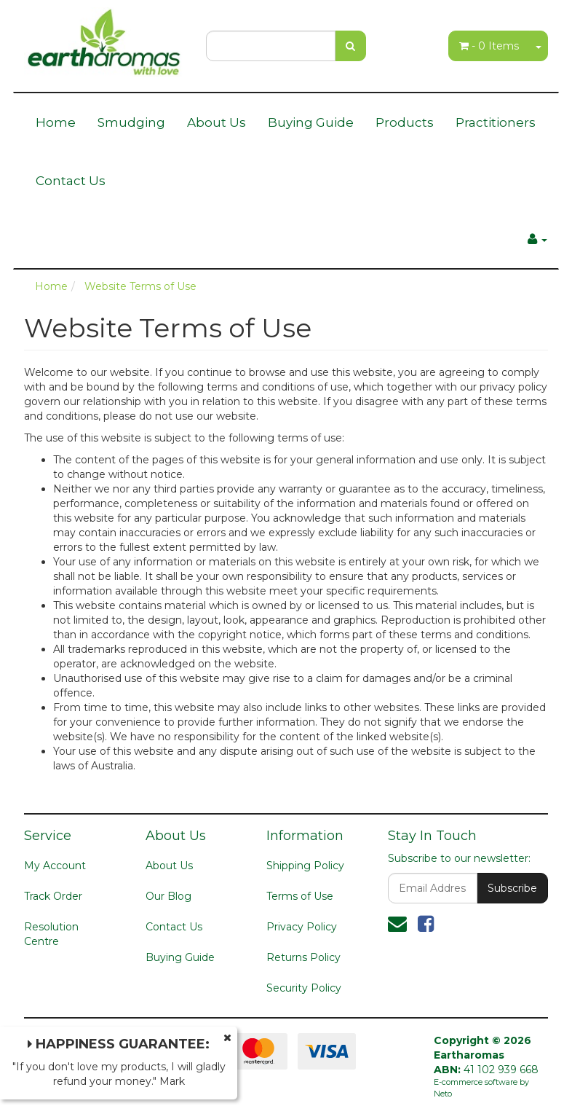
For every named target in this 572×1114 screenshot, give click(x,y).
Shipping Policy (305, 865)
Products (405, 122)
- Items (489, 45)
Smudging (131, 122)
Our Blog (168, 896)
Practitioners (496, 122)
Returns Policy (303, 957)
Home (56, 122)
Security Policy (303, 988)
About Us (216, 122)
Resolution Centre (51, 934)
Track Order (53, 896)
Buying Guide (311, 122)
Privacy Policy (301, 926)
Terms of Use (299, 896)
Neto (443, 1093)
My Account (55, 865)
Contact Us (71, 180)
